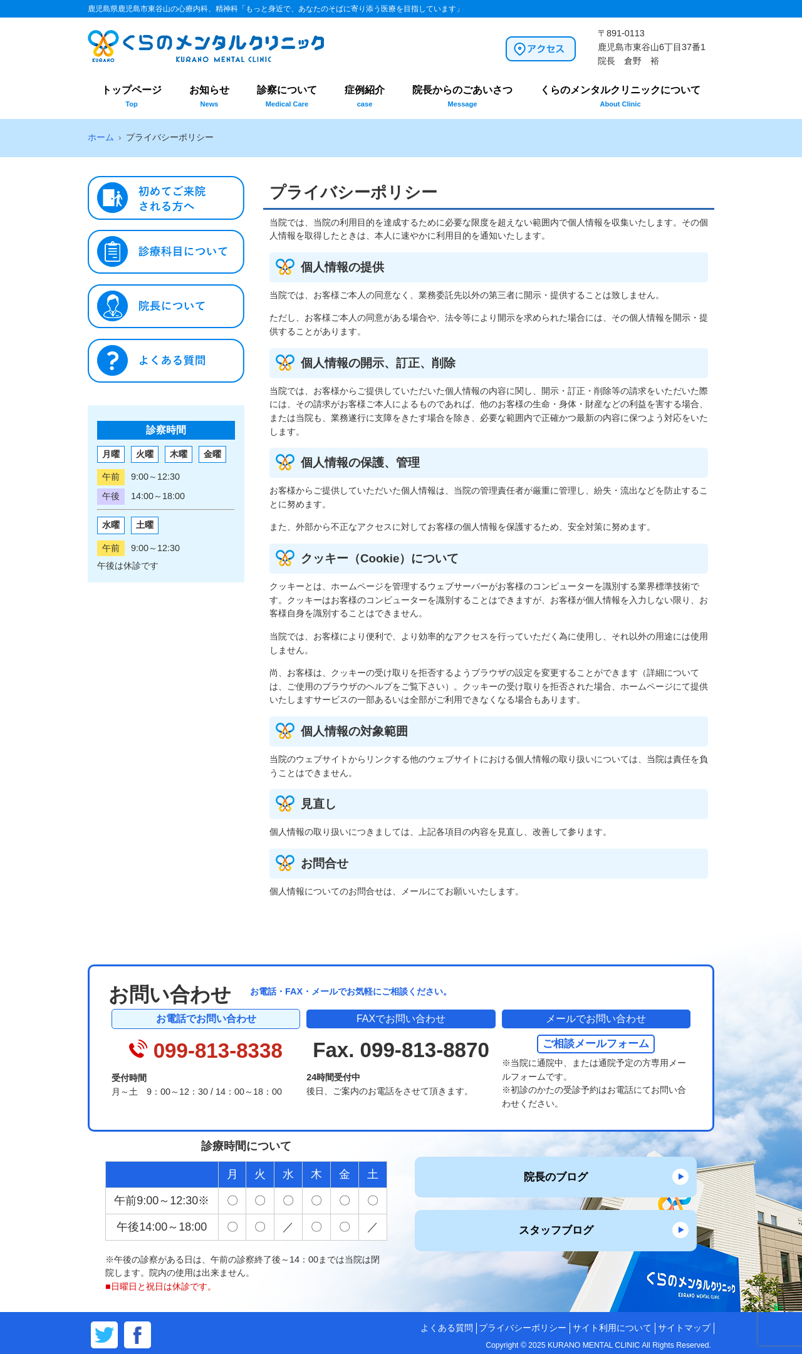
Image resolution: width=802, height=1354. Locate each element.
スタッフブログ (556, 1230)
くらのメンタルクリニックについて (620, 96)
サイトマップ (684, 1328)
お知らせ (209, 96)
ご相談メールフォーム (596, 1043)
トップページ (132, 96)
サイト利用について (612, 1328)
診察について (287, 96)
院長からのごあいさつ (462, 96)
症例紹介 (365, 96)
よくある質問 (446, 1328)
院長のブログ (556, 1177)
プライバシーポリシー (522, 1328)
